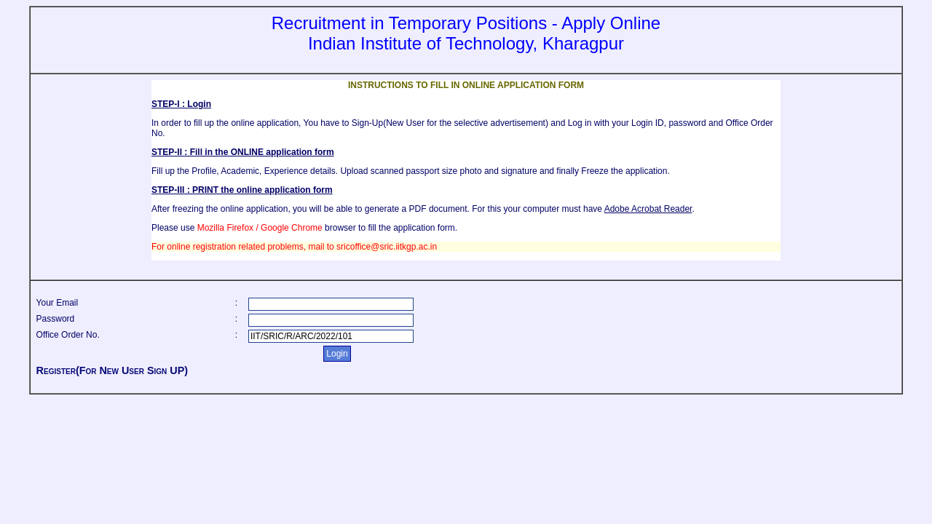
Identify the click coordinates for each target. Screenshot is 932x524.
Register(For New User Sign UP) (112, 370)
